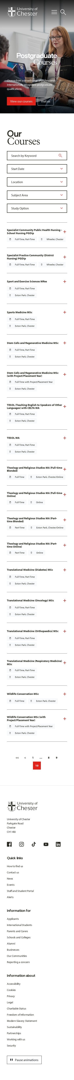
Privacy (11, 996)
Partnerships (14, 1033)
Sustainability (14, 1027)
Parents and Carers (17, 931)
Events (10, 885)
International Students (19, 925)
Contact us (13, 872)
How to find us (15, 866)
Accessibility (13, 984)
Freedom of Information (20, 1014)
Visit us (45, 101)
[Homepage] (22, 12)
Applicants (13, 919)
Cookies (11, 990)
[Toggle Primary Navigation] (54, 12)
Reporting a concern (18, 962)
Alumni (11, 943)
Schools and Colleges (18, 937)
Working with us (16, 1039)
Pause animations (23, 1060)
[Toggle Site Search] (63, 12)
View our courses (21, 101)
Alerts (10, 897)
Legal (10, 1002)
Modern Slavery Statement (22, 1021)
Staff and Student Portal (20, 891)
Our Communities (17, 956)
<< (17, 757)
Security (11, 1045)
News (10, 878)
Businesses (13, 949)
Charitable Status (16, 1008)
